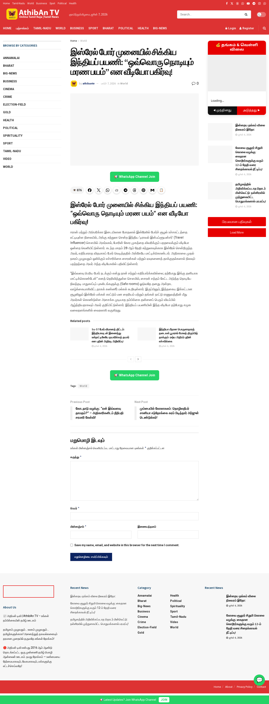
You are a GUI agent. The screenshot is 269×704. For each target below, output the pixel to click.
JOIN (164, 699)
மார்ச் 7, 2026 (108, 83)
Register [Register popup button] (246, 28)
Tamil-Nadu (18, 3)
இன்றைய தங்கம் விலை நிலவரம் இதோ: (93, 596)
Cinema (8, 89)
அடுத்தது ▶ (251, 110)
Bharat (108, 28)
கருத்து (76, 457)
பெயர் (75, 508)
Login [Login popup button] (230, 28)
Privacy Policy (244, 686)
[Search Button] (247, 14)
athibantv (89, 83)
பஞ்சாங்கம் (22, 28)
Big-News (160, 28)
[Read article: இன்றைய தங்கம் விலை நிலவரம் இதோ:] (220, 132)
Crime (7, 96)
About (229, 686)
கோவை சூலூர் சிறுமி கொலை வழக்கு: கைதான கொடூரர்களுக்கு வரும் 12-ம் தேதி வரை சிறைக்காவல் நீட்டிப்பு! (98, 608)
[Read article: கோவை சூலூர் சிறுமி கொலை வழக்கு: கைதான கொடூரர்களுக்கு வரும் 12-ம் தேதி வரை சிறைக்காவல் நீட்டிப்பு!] (220, 154)
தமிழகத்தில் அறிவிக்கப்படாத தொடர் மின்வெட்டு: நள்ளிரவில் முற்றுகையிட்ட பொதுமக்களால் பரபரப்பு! (250, 192)
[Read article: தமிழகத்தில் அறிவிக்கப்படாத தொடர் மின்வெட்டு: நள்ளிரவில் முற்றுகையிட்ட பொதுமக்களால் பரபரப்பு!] (220, 191)
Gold (7, 112)
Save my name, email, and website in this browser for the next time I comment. (126, 545)
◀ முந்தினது (222, 110)
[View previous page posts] (131, 359)
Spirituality (12, 135)
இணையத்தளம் (147, 526)
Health (72, 3)
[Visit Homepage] (33, 14)
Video (7, 158)
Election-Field (14, 104)
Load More (237, 232)
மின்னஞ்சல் (78, 526)
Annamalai (11, 58)
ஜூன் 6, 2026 (99, 346)
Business (41, 3)
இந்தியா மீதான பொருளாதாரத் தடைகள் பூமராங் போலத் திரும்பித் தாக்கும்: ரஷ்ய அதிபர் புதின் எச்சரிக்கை (178, 335)
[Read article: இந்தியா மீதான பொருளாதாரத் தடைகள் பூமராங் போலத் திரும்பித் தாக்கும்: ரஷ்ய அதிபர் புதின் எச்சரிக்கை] (147, 334)
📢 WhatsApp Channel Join (134, 177)
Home (6, 3)
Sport (52, 3)
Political (62, 3)
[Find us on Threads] (237, 3)
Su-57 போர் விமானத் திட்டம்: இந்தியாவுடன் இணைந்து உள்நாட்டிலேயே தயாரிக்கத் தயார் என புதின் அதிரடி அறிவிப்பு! (110, 335)
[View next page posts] (138, 359)
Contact (261, 686)
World (30, 3)
